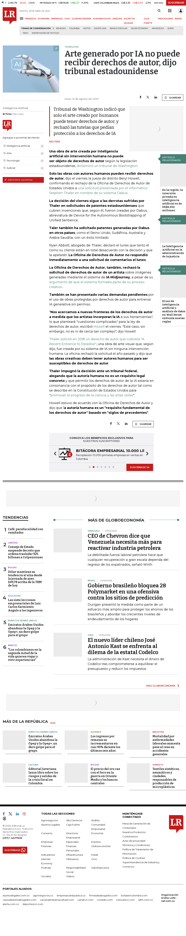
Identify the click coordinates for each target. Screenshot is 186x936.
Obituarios (72, 859)
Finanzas (46, 846)
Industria (158, 732)
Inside (94, 854)
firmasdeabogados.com (103, 895)
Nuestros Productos (134, 832)
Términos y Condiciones (136, 845)
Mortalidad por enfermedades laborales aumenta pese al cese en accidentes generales (166, 745)
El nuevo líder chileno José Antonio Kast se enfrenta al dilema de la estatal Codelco (123, 646)
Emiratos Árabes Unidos (22, 620)
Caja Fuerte (73, 824)
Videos (70, 876)
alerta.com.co (11, 904)
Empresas (47, 841)
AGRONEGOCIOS (102, 18)
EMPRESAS (57, 18)
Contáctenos (130, 836)
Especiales (72, 841)
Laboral (13, 542)
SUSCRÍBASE (176, 2)
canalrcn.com (85, 899)
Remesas (61, 28)
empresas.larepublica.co (71, 895)
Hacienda (96, 732)
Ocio (94, 859)
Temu (25, 33)
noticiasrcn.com (125, 899)
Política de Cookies (133, 858)
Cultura (33, 764)
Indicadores (48, 854)
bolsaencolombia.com (134, 895)
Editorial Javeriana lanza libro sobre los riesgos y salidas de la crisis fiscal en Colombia (43, 776)
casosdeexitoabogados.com (19, 899)
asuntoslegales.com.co (16, 895)
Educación (14, 596)
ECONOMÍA (44, 18)
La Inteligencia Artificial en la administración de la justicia (173, 251)
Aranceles (158, 28)
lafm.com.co (145, 899)
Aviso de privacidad (133, 840)
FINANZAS (30, 18)
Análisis (95, 820)
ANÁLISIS (117, 18)
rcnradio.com (105, 899)
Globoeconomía (100, 846)
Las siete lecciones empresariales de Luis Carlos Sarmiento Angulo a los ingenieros (25, 605)
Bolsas (12, 567)
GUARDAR (172, 97)
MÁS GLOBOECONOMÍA (160, 685)
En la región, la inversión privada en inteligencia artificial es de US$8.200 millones (172, 200)
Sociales (46, 876)
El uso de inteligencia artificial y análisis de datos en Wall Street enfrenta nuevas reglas (173, 311)
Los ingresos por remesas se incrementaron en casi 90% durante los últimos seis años (105, 743)
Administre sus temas (18, 179)
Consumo (46, 833)
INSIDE (178, 18)
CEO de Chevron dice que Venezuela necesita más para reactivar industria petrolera (125, 542)
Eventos (96, 841)
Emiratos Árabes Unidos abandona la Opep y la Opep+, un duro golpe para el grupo (26, 630)
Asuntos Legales (50, 824)
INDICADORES (165, 18)
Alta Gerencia (74, 820)
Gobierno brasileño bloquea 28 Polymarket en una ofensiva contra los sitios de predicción (127, 591)
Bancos (12, 645)
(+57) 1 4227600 (12, 837)
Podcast (46, 867)
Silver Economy (139, 28)
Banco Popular (118, 28)
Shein (170, 28)
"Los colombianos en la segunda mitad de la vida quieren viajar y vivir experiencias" (25, 655)
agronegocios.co (43, 895)
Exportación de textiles (45, 33)
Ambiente (158, 764)
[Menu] (22, 18)
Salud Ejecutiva (100, 867)
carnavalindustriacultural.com (57, 899)
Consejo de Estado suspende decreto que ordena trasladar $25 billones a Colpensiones (25, 552)
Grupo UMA (100, 28)
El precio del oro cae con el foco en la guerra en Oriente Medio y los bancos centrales (105, 776)
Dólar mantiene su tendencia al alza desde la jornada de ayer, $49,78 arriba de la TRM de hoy (25, 578)
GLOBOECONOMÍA (81, 18)
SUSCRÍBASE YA (139, 467)
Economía (97, 833)
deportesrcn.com (33, 904)
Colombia (74, 28)
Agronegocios (49, 820)
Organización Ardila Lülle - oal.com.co (169, 897)
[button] (54, 454)
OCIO (67, 18)
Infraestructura (74, 854)
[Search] (159, 11)
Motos (86, 28)
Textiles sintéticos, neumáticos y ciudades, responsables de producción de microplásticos (166, 778)
